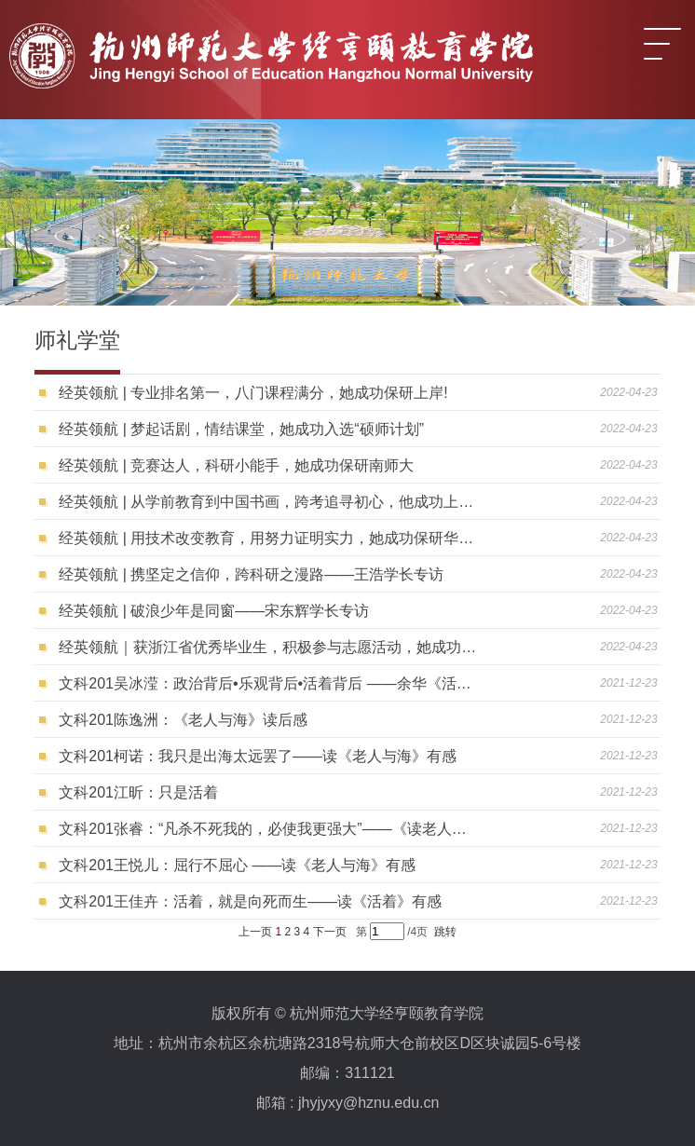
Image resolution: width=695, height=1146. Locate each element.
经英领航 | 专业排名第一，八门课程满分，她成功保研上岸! (253, 393)
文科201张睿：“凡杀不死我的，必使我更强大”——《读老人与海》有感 (269, 829)
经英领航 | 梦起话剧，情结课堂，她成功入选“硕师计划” (241, 429)
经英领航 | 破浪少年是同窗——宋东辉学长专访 (214, 611)
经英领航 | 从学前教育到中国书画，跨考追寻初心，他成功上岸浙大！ (269, 502)
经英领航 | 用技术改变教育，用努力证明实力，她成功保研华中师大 (269, 538)
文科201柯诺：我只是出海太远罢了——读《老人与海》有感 (258, 756)
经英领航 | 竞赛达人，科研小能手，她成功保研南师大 (236, 465)
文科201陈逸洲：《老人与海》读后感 (183, 720)
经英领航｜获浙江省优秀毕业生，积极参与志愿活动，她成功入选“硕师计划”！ (269, 647)
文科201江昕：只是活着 (138, 792)
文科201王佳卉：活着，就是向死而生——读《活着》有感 (250, 901)
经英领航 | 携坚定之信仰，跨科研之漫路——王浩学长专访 (251, 574)
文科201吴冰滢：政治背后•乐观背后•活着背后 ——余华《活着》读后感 (269, 683)
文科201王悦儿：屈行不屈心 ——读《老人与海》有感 (237, 865)
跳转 (445, 931)
